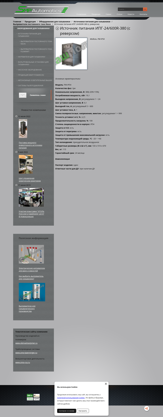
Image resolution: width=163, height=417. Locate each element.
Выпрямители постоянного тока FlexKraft (36, 50)
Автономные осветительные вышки (35, 80)
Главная (17, 21)
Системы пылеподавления (30, 85)
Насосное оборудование (30, 69)
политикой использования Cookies (71, 398)
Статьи (119, 14)
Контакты (143, 14)
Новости (131, 14)
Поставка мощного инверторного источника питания (30, 145)
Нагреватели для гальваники (31, 57)
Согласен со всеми (66, 411)
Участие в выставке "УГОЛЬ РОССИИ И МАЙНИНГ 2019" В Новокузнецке (31, 214)
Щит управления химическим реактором (30, 179)
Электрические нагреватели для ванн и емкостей (32, 269)
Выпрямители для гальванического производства (27, 308)
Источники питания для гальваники (92, 21)
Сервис (108, 14)
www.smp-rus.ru (22, 362)
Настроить (83, 411)
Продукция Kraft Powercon (31, 75)
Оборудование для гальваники (54, 21)
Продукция (96, 14)
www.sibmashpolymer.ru (26, 343)
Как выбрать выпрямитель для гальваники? (31, 277)
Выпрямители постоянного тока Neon (32, 24)
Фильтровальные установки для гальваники (33, 63)
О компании (81, 14)
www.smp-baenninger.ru (26, 352)
